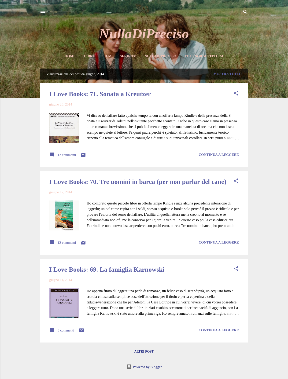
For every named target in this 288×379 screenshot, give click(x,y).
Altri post (144, 351)
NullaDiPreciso (144, 33)
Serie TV (128, 56)
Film (106, 56)
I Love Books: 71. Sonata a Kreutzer (100, 94)
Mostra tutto (227, 74)
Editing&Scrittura (204, 56)
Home (70, 56)
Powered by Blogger (144, 367)
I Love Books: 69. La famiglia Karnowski (106, 269)
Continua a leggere (219, 155)
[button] (236, 94)
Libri (89, 56)
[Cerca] (245, 13)
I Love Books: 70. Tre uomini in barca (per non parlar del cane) (137, 181)
